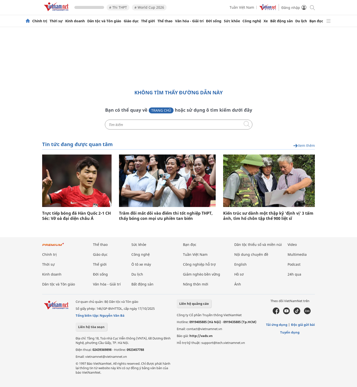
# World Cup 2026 (149, 7)
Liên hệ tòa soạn (91, 327)
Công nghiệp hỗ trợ (199, 264)
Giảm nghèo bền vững (201, 274)
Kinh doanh (75, 21)
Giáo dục (131, 21)
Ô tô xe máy (141, 264)
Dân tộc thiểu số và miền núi (258, 244)
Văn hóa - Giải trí (189, 21)
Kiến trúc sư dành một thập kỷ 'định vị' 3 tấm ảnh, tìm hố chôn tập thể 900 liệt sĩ (268, 216)
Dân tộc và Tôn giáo (104, 21)
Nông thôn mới (195, 284)
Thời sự (56, 21)
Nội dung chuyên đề (251, 254)
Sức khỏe (232, 21)
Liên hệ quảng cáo (194, 303)
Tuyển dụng (289, 332)
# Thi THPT (118, 7)
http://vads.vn (201, 336)
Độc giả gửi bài (303, 324)
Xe (266, 21)
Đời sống (213, 21)
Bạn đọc (316, 21)
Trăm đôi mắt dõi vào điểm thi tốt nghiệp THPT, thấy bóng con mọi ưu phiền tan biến (166, 216)
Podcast (294, 264)
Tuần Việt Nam (242, 7)
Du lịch (301, 21)
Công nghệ (251, 21)
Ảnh (237, 284)
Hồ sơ (239, 274)
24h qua (294, 274)
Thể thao (165, 21)
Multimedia (297, 254)
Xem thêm (304, 146)
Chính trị (39, 21)
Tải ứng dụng (276, 324)
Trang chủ (161, 110)
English (240, 264)
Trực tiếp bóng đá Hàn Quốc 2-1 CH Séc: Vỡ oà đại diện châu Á (76, 216)
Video (292, 244)
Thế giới (148, 21)
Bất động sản (281, 21)
